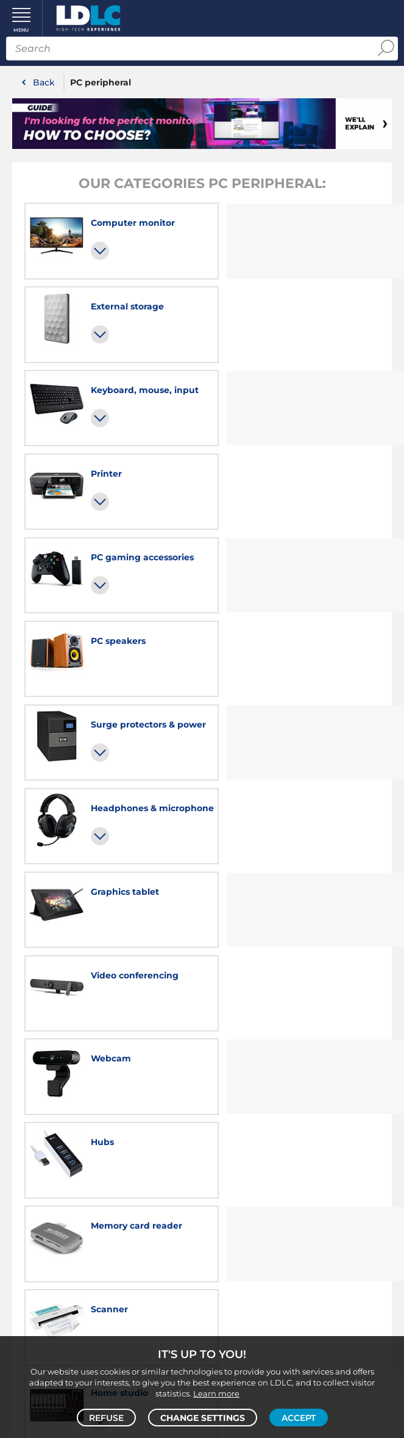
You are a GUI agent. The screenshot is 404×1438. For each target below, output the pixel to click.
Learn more (216, 1393)
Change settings (202, 1417)
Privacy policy (277, 1150)
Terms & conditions (254, 1136)
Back (44, 82)
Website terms (298, 1178)
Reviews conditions (340, 1136)
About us (298, 1122)
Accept (299, 1417)
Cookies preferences (298, 1164)
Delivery (105, 1243)
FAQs (105, 1229)
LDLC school (105, 1136)
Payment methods (105, 1257)
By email (298, 1237)
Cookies (331, 1150)
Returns (105, 1285)
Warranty (105, 1271)
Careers (105, 1122)
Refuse (106, 1417)
